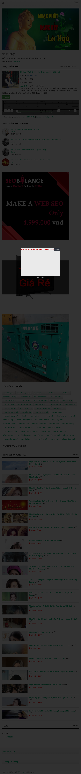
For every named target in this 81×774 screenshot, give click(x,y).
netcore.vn (42, 277)
